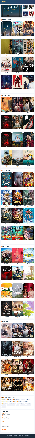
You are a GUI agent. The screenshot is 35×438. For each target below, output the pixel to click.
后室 (6, 54)
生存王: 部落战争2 (6, 316)
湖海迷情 (17, 54)
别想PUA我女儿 (17, 338)
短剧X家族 (28, 263)
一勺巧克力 (31, 16)
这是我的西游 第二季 (6, 263)
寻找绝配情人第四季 (17, 316)
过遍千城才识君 (6, 112)
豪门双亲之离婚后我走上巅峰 (17, 205)
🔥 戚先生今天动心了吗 (20, 403)
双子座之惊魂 (6, 356)
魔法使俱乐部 (28, 223)
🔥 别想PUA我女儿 (27, 403)
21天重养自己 (28, 316)
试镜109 (28, 72)
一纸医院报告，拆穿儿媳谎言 (17, 356)
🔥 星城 (14, 401)
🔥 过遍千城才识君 (8, 401)
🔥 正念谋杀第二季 (19, 401)
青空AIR (6, 205)
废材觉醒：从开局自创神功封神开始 (28, 205)
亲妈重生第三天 (6, 374)
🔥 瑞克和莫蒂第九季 (4, 403)
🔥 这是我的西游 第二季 (12, 403)
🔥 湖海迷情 (23, 399)
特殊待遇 (7, 72)
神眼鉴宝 (17, 374)
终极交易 (17, 72)
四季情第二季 (6, 165)
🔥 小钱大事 (25, 401)
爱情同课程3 (17, 165)
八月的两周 (28, 165)
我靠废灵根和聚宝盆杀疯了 (17, 223)
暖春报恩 (28, 356)
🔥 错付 (3, 401)
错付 (17, 112)
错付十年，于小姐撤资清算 (28, 338)
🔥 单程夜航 (3, 399)
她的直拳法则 (28, 112)
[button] (34, 219)
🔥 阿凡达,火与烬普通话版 (16, 399)
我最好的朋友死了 (25, 16)
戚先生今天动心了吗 (6, 338)
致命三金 (28, 374)
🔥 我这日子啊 (9, 399)
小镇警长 (28, 54)
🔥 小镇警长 (28, 399)
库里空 (17, 263)
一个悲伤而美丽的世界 (28, 90)
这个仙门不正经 (6, 223)
